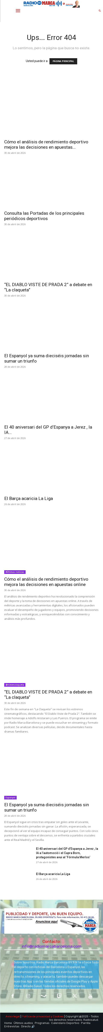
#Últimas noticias (15, 571)
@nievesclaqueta (15, 684)
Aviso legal (13, 1016)
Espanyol (10, 797)
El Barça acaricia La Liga (28, 498)
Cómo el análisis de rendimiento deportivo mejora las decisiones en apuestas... (46, 144)
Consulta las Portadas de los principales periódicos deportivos (44, 216)
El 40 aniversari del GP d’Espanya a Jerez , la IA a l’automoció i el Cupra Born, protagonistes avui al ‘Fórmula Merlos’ (67, 853)
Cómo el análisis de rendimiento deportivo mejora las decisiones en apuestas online (46, 582)
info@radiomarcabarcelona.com (51, 946)
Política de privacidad (36, 1016)
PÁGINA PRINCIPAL (63, 61)
